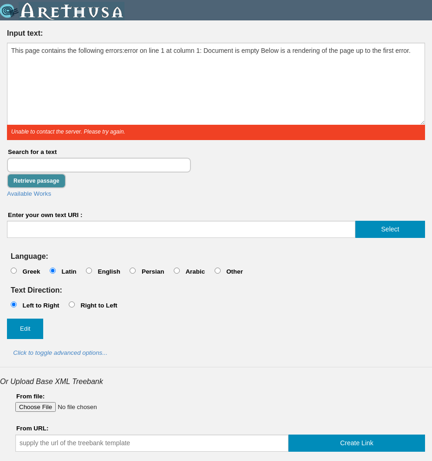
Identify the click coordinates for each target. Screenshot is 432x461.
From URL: (32, 428)
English (109, 271)
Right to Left (98, 305)
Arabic (195, 271)
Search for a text (32, 151)
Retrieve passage (36, 181)
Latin (68, 271)
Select (390, 229)
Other (234, 271)
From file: (30, 396)
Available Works (29, 193)
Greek (31, 271)
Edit (25, 328)
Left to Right (40, 305)
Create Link (356, 443)
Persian (153, 271)
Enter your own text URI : (45, 214)
